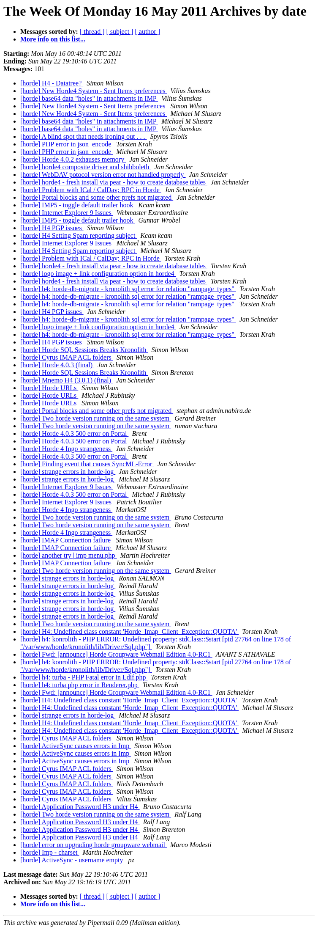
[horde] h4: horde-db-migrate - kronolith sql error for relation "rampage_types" (128, 288)
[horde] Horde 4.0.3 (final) (57, 365)
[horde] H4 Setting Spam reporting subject (78, 235)
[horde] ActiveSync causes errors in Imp (75, 745)
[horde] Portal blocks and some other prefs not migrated (96, 197)
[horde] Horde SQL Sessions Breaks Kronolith (84, 349)
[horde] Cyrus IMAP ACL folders (66, 357)
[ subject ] (119, 31)
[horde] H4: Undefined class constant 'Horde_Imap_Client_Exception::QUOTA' (129, 631)
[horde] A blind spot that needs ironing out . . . (83, 136)
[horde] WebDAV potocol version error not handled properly (103, 174)
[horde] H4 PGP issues (52, 227)
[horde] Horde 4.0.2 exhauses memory (73, 159)
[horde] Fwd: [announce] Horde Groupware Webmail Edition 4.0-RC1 (116, 654)
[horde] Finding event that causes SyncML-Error (87, 464)
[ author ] (147, 31)
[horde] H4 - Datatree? (51, 83)
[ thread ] (92, 31)
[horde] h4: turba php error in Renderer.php (79, 684)
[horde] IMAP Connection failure (66, 540)
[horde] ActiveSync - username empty (72, 860)
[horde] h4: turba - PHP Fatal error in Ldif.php (84, 677)
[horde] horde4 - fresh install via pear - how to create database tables (113, 182)
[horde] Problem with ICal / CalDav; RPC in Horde (90, 189)
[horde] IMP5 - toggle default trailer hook (77, 205)
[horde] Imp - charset (49, 852)
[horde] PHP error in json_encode (66, 144)
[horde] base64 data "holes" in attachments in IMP (89, 98)
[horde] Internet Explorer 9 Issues (66, 212)
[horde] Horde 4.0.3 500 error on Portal (74, 433)
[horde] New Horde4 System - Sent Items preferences (93, 90)
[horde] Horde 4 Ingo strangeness (66, 448)
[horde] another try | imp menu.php (68, 555)
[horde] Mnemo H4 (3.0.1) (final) (66, 380)
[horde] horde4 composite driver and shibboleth (85, 167)
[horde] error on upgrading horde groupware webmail (93, 844)
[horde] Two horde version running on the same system (95, 418)
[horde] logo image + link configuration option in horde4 (98, 273)
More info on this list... (52, 39)
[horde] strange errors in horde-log (67, 471)
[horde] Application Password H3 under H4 (80, 806)
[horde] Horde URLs (49, 387)
